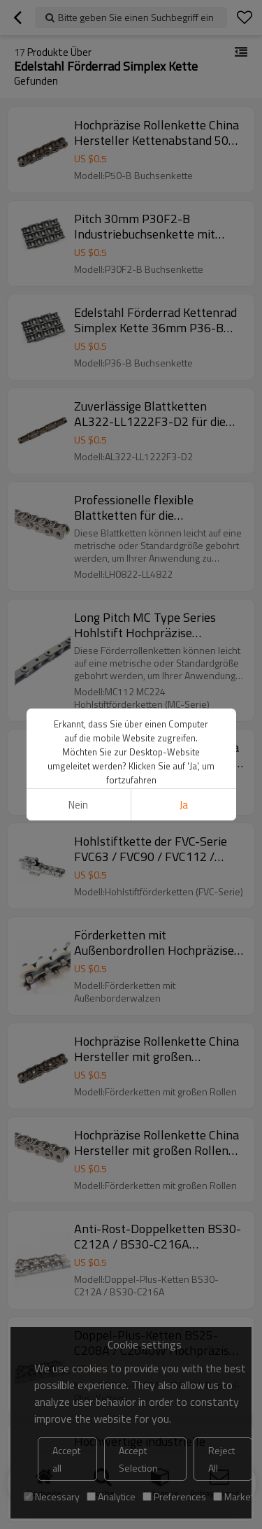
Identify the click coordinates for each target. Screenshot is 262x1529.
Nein (78, 805)
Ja (184, 805)
